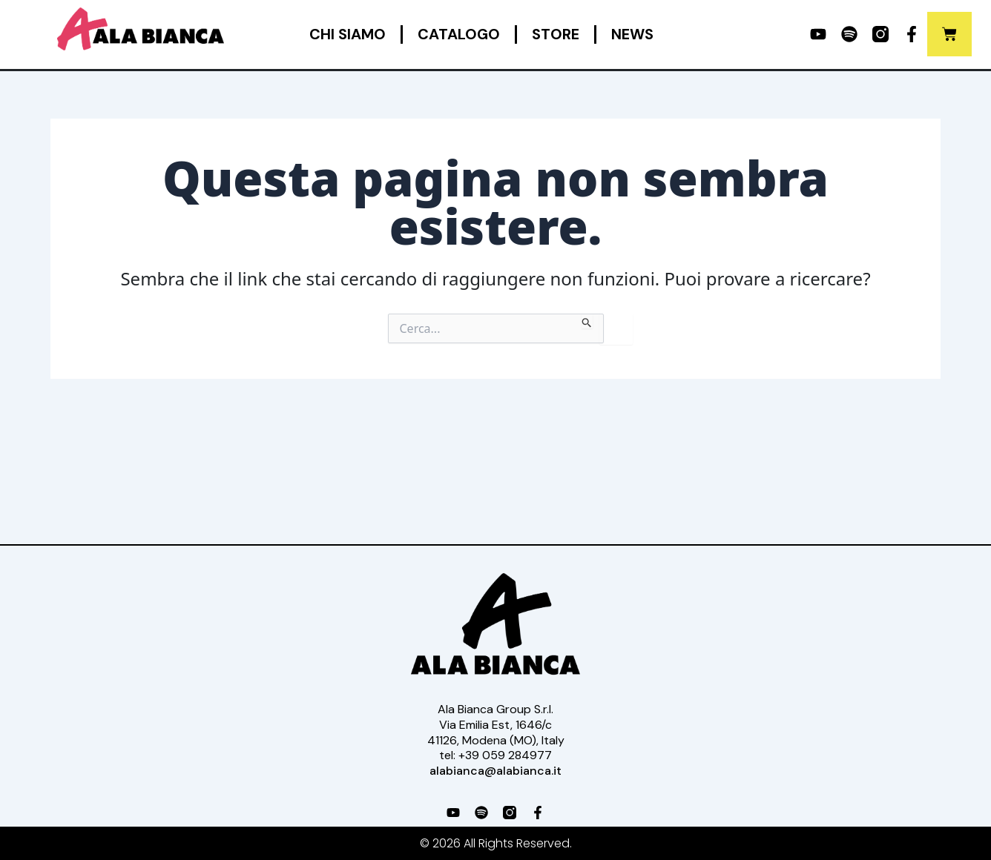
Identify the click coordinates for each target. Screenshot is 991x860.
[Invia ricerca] (587, 321)
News (632, 34)
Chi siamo (347, 34)
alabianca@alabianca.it (495, 770)
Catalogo (459, 34)
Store (555, 34)
